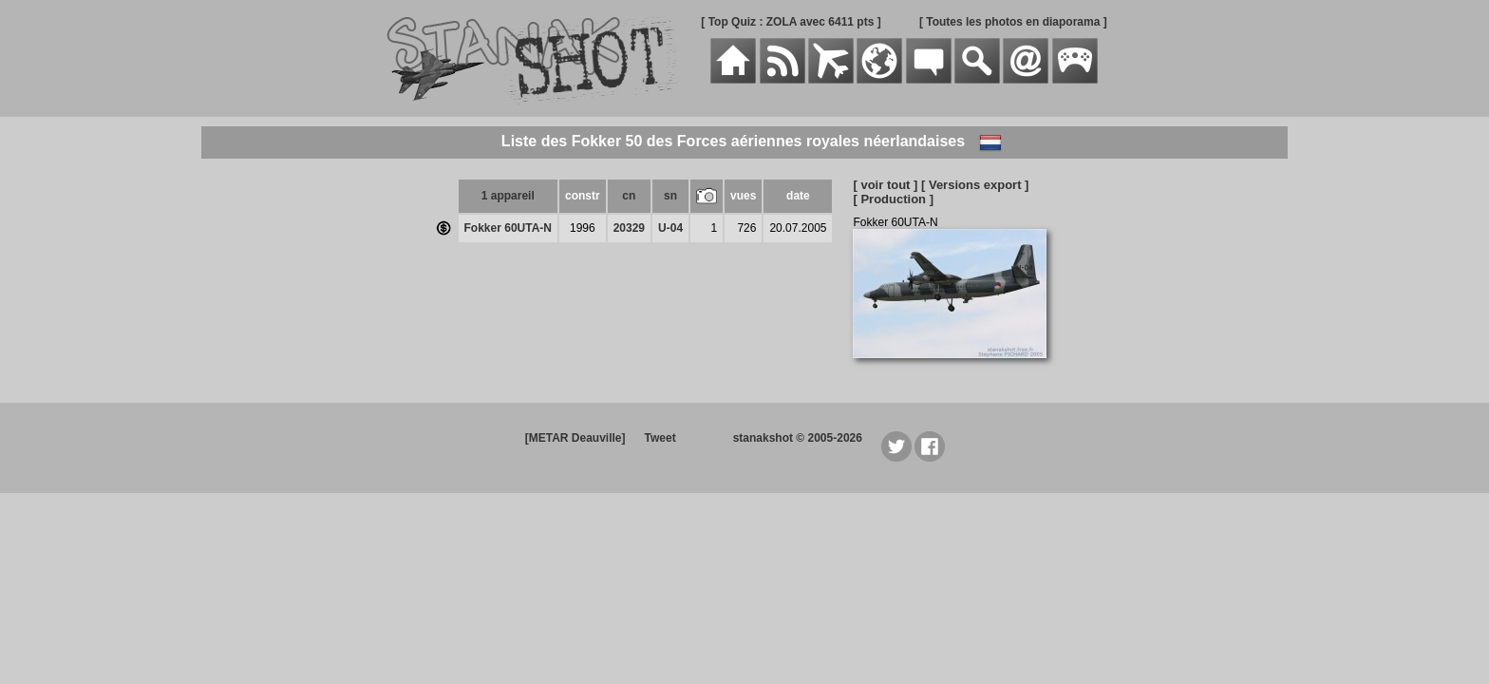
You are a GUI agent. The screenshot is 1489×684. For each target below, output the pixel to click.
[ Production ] (893, 199)
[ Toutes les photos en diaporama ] (1013, 21)
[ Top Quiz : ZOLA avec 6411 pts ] (790, 21)
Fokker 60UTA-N (508, 228)
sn (670, 195)
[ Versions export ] (974, 185)
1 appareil (508, 195)
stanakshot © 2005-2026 (797, 438)
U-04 (670, 228)
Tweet (660, 438)
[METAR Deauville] (575, 438)
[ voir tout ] (885, 185)
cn (628, 195)
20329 (629, 228)
